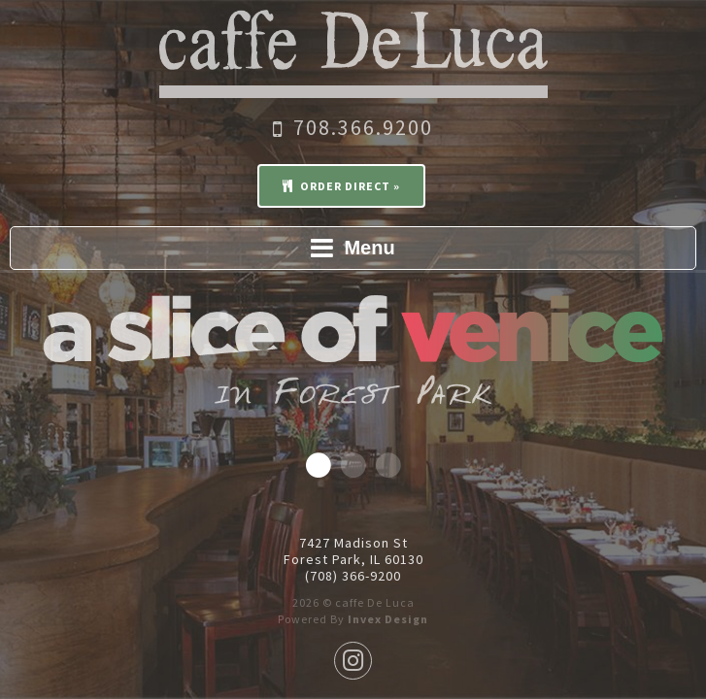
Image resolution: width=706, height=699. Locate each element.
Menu (352, 247)
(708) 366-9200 (353, 576)
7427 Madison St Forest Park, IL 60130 (353, 551)
